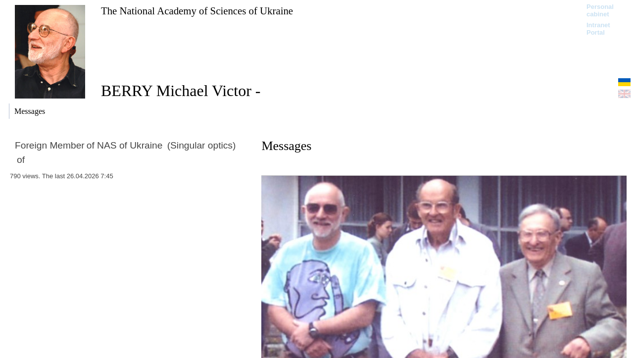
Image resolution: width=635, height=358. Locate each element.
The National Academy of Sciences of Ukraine (197, 10)
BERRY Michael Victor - (180, 91)
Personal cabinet (600, 10)
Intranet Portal (598, 28)
